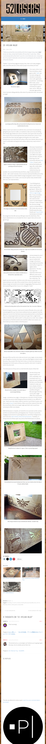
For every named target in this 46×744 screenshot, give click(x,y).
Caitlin (37, 73)
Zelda (22, 604)
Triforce (9, 604)
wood (19, 604)
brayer (11, 403)
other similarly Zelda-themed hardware (21, 416)
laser (35, 602)
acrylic (18, 602)
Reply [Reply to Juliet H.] (41, 621)
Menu (24, 19)
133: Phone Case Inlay (9, 578)
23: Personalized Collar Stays (35, 610)
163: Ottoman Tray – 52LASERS (16, 651)
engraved (29, 602)
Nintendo (5, 604)
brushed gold (23, 602)
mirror (38, 602)
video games (14, 604)
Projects (9, 600)
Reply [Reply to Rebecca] (41, 640)
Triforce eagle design (35, 193)
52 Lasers (14, 602)
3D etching (9, 602)
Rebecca (5, 640)
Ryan (4, 49)
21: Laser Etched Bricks (9, 610)
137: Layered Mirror (8, 592)
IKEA (32, 602)
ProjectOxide (39, 212)
